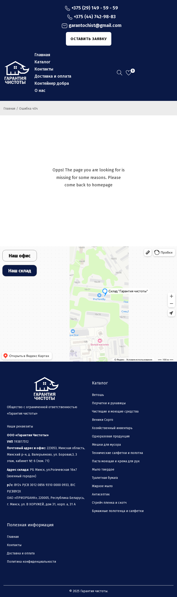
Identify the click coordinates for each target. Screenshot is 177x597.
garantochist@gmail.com (91, 26)
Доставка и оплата (21, 553)
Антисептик (101, 494)
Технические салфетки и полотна (117, 453)
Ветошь (98, 395)
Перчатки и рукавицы (109, 403)
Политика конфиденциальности (31, 562)
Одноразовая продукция (111, 436)
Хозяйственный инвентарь (112, 428)
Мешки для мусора (106, 445)
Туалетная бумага (105, 478)
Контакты (14, 545)
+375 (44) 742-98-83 (91, 17)
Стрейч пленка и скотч (109, 503)
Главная (9, 109)
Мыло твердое (103, 469)
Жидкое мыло (102, 486)
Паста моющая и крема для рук (116, 461)
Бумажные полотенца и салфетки (118, 511)
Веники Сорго (102, 420)
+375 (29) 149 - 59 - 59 (91, 8)
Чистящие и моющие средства (115, 411)
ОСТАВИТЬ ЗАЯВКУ (89, 39)
